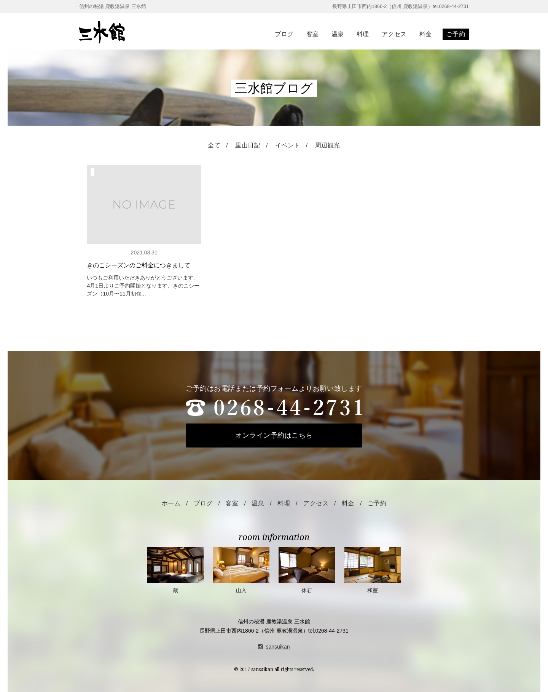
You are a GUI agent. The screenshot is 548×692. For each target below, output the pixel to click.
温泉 (337, 34)
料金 (425, 34)
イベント (287, 145)
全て (214, 145)
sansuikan (274, 647)
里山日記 (247, 145)
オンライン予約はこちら (274, 435)
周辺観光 (327, 145)
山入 (241, 570)
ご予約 (455, 34)
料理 (363, 34)
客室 (312, 34)
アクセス (394, 34)
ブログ (284, 34)
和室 (372, 570)
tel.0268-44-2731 (328, 631)
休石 (307, 570)
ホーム (171, 503)
